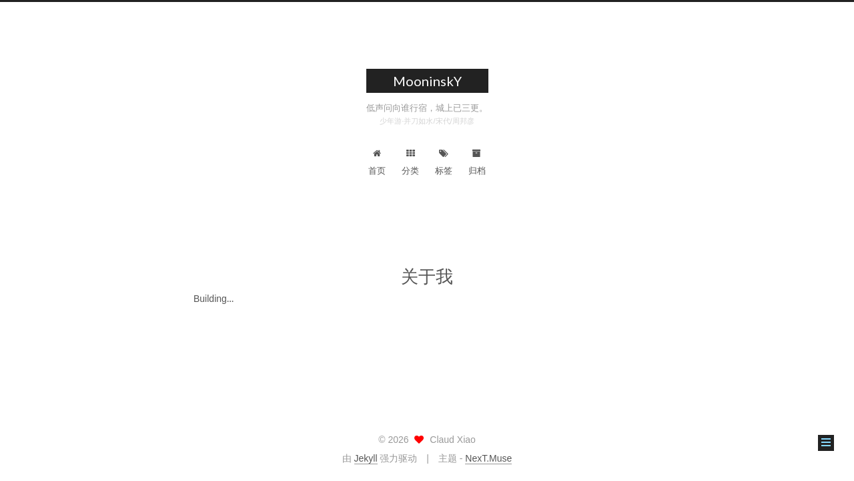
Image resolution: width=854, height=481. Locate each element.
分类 (410, 162)
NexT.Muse (488, 458)
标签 (443, 162)
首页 (377, 162)
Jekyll (366, 458)
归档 (477, 162)
